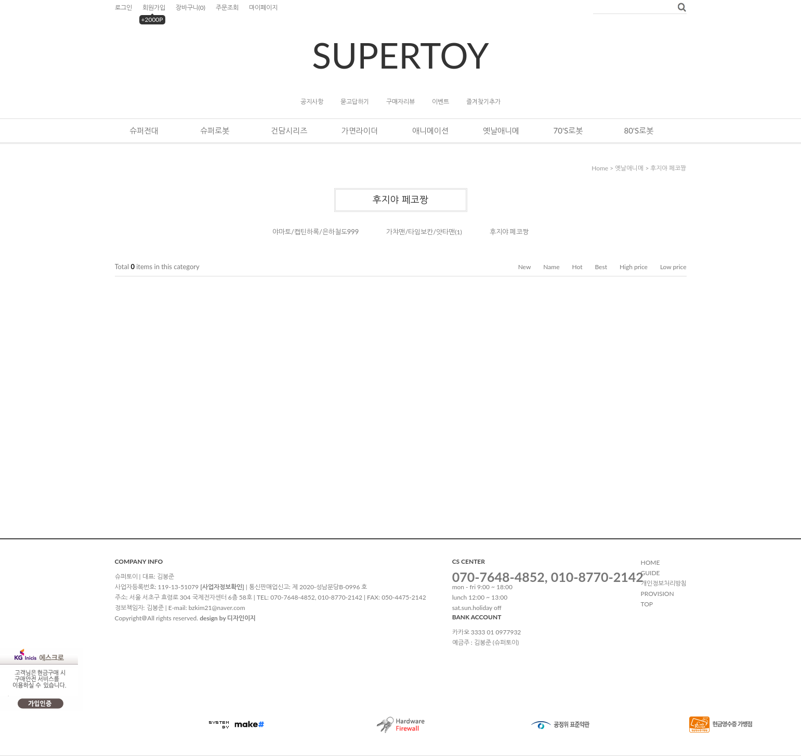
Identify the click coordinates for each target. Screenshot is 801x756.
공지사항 (311, 101)
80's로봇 (639, 130)
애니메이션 (430, 130)
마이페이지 (263, 7)
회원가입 (153, 7)
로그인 (123, 7)
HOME (650, 562)
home (600, 168)
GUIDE (650, 573)
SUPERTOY (400, 55)
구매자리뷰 (400, 101)
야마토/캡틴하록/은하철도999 (315, 232)
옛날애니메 (501, 130)
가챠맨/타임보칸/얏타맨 (420, 232)
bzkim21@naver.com (217, 608)
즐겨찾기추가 (483, 101)
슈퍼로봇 (214, 130)
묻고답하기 (354, 101)
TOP (647, 604)
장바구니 (190, 7)
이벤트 (440, 101)
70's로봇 (568, 130)
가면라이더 (360, 130)
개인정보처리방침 (664, 583)
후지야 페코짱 (668, 168)
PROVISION (657, 594)
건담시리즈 (289, 130)
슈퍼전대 (144, 130)
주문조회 (227, 7)
